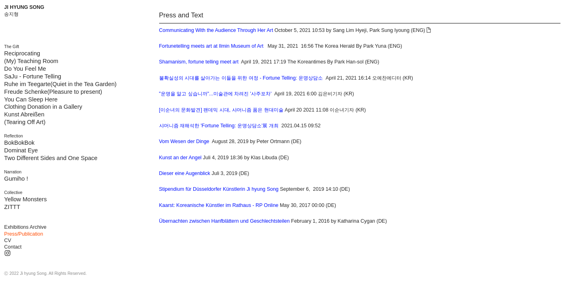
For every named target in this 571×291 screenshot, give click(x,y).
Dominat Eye (21, 150)
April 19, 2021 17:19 (222, 62)
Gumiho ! (16, 178)
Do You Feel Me (25, 68)
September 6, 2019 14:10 (249, 189)
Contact (12, 247)
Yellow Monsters (25, 199)
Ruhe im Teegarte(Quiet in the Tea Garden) (60, 84)
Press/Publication (23, 234)
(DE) (382, 221)
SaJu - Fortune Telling (32, 76)
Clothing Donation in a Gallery (43, 106)
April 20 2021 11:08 (243, 110)
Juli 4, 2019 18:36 (201, 157)
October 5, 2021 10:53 (242, 30)
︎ (428, 30)
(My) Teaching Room (31, 61)
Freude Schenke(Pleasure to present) (53, 92)
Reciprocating (22, 53)
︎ (7, 253)
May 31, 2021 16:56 (236, 46)
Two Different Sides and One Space (50, 158)
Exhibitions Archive (25, 227)
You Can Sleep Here (31, 99)
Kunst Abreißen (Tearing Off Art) (24, 118)
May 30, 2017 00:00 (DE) (247, 205)
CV (7, 240)
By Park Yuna (371, 46)
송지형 (11, 14)
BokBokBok (19, 142)
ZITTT (12, 207)
